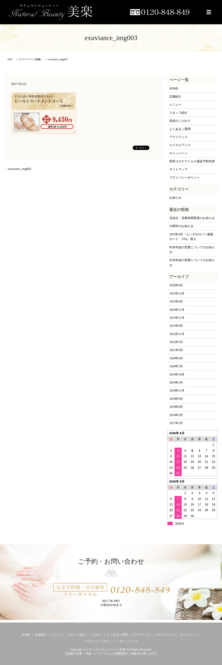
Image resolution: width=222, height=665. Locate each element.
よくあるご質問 (180, 129)
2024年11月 (176, 309)
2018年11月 (176, 390)
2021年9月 (176, 350)
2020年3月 (176, 366)
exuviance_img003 (19, 169)
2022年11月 (176, 334)
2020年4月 (176, 358)
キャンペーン (178, 153)
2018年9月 (176, 398)
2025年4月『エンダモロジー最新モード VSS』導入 (191, 237)
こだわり (96, 634)
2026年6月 (176, 285)
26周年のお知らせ (181, 226)
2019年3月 (176, 382)
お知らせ (175, 197)
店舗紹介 (175, 96)
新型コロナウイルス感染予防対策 (192, 161)
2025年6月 (176, 301)
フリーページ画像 (30, 59)
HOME (173, 88)
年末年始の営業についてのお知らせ (192, 250)
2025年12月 (176, 293)
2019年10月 (176, 374)
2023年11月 (176, 317)
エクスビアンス (180, 145)
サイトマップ (178, 169)
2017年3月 (176, 423)
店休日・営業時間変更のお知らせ (192, 218)
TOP (9, 59)
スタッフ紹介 (178, 112)
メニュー (175, 104)
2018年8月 (176, 406)
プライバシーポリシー (184, 177)
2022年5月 (176, 342)
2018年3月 (176, 415)
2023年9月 (176, 325)
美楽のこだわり (180, 120)
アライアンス (178, 137)
